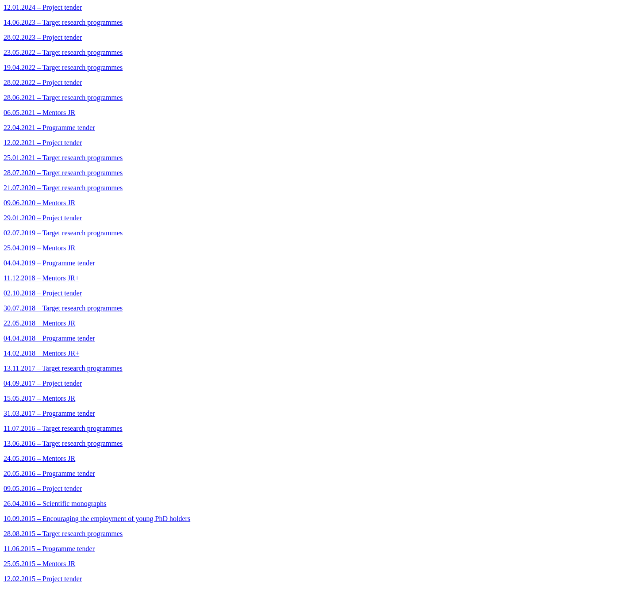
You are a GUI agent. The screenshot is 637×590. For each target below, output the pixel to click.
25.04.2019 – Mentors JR (39, 248)
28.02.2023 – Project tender (43, 37)
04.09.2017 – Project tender (43, 383)
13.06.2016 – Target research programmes (63, 443)
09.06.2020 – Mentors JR (39, 203)
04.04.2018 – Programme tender (49, 338)
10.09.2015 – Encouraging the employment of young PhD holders (97, 518)
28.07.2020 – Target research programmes (63, 172)
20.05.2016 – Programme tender (49, 473)
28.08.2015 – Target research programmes (63, 533)
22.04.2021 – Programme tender (49, 127)
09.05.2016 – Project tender (43, 488)
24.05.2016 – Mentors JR (39, 458)
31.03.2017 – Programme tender (49, 413)
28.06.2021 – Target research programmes (63, 97)
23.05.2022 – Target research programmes (63, 52)
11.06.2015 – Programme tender (49, 548)
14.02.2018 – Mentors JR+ (41, 353)
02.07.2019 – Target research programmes (63, 233)
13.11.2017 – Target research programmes (63, 368)
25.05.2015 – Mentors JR (39, 563)
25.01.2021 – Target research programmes (63, 157)
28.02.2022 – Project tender (43, 82)
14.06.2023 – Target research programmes (63, 22)
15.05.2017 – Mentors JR (39, 398)
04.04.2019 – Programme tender (49, 263)
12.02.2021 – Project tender (43, 142)
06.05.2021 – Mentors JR (39, 112)
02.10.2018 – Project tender (43, 293)
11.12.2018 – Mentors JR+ (41, 278)
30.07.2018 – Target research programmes (63, 308)
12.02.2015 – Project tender (43, 578)
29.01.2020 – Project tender (43, 218)
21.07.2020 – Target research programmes (63, 188)
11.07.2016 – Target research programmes (63, 428)
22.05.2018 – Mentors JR (39, 323)
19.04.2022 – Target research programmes (63, 67)
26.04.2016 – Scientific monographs (55, 503)
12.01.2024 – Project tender (43, 7)
